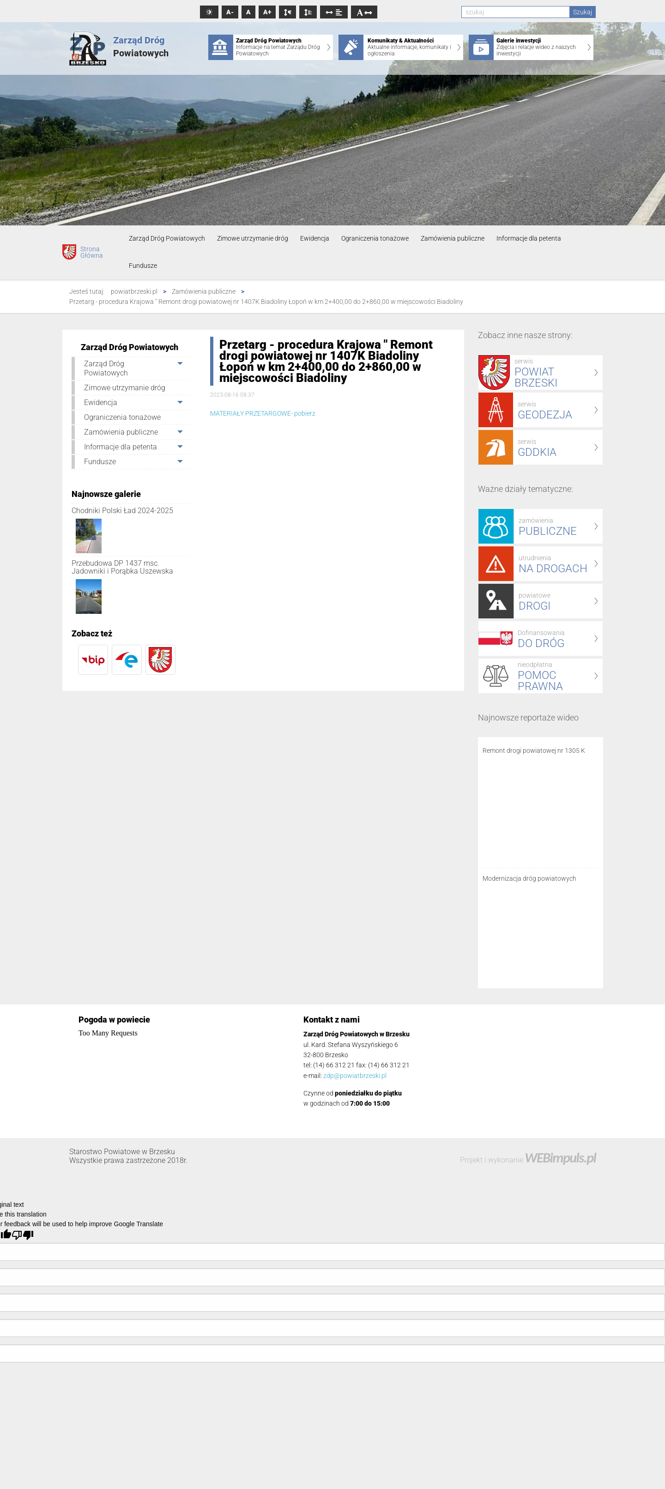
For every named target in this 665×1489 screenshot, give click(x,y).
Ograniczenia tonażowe (375, 238)
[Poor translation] (23, 1235)
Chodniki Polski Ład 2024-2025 (122, 510)
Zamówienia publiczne (452, 238)
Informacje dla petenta (528, 238)
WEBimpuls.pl (560, 1157)
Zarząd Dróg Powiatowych (167, 238)
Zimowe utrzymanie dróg (252, 238)
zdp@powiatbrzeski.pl (355, 1075)
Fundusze (143, 265)
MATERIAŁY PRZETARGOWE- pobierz (262, 413)
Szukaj (582, 12)
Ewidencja (314, 238)
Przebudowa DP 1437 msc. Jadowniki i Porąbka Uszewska (122, 567)
